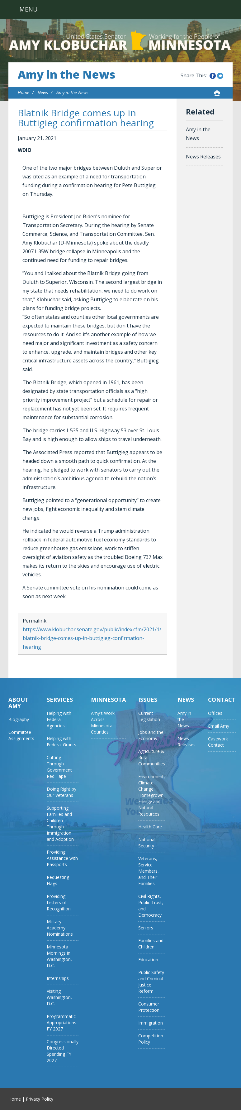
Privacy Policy (39, 1099)
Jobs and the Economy (150, 735)
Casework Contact (218, 742)
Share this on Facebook (213, 76)
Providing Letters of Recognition (59, 902)
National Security (146, 842)
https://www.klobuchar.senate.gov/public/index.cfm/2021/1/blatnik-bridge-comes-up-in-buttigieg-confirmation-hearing (92, 638)
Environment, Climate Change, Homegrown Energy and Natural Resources (151, 795)
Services (60, 699)
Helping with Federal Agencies (59, 719)
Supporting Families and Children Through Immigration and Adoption (60, 823)
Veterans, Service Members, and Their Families (148, 871)
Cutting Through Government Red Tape (59, 766)
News (43, 92)
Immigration (150, 1023)
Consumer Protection (148, 1007)
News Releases (203, 156)
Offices (215, 713)
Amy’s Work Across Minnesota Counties (103, 722)
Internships (58, 978)
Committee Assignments (21, 735)
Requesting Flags (58, 880)
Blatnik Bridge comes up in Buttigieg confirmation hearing (86, 117)
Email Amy (218, 726)
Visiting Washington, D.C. (59, 997)
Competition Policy (150, 1039)
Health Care (150, 827)
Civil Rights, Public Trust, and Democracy (150, 905)
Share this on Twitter (220, 76)
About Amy (18, 703)
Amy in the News (66, 74)
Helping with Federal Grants (61, 741)
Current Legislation (149, 716)
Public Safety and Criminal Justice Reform (151, 981)
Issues (147, 699)
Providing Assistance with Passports (62, 858)
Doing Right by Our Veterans (61, 792)
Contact (222, 699)
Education (148, 959)
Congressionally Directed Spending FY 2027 (62, 1051)
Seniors (145, 928)
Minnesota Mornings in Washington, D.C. (59, 956)
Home (23, 92)
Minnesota (108, 699)
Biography (18, 719)
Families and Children (150, 944)
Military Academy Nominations (60, 928)
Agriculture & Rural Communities (151, 757)
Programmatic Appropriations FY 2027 (61, 1022)
